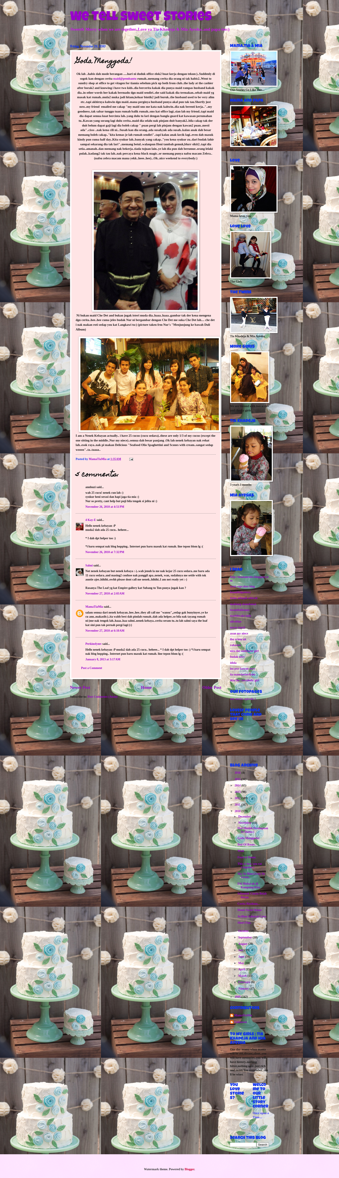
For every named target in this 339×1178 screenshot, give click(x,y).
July (241, 950)
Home (146, 687)
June (241, 956)
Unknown (240, 1022)
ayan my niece (239, 633)
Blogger (189, 1169)
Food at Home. (246, 857)
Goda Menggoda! (248, 838)
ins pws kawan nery (242, 668)
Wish (240, 850)
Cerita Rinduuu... (248, 903)
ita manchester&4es (242, 674)
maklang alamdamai (243, 604)
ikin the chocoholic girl (244, 680)
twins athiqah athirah (243, 598)
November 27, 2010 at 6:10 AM (104, 630)
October (243, 931)
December (245, 816)
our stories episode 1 (243, 698)
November (245, 822)
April (242, 969)
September (245, 937)
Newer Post (80, 687)
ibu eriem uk (238, 639)
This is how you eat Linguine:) (249, 865)
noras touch (237, 627)
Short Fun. (244, 922)
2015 (238, 779)
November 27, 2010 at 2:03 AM (104, 593)
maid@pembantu (125, 78)
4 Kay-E (90, 520)
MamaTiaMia (94, 606)
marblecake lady (240, 615)
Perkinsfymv (93, 643)
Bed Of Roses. (246, 844)
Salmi (89, 565)
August (243, 944)
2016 (238, 772)
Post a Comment (91, 668)
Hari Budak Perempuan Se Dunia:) (252, 830)
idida (233, 662)
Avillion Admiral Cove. (252, 916)
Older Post (211, 687)
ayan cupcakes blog (242, 586)
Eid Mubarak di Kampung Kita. (249, 885)
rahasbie (235, 645)
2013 (238, 792)
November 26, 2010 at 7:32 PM (104, 552)
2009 (238, 996)
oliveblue (235, 621)
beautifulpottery (240, 592)
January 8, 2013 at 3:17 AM (102, 659)
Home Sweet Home (249, 910)
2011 (238, 804)
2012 (238, 798)
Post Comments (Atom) (102, 696)
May (241, 963)
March (243, 975)
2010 (238, 811)
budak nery (237, 656)
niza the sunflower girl (244, 651)
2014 (238, 785)
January (244, 988)
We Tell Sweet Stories (141, 17)
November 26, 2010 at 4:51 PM (104, 506)
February (244, 982)
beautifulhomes (239, 610)
